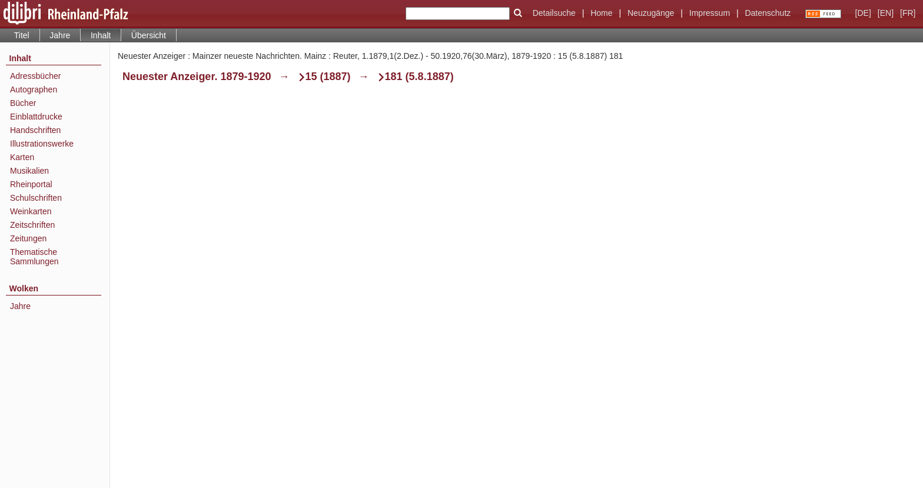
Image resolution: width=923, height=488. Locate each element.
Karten (22, 157)
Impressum (709, 13)
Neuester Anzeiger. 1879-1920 (196, 76)
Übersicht (148, 35)
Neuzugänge (650, 13)
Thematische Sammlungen (34, 256)
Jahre (59, 35)
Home (601, 13)
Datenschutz (768, 13)
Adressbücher (35, 76)
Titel (21, 35)
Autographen (33, 89)
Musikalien (29, 170)
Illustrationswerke (42, 143)
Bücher (23, 103)
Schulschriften (36, 197)
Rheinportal (31, 184)
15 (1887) (328, 76)
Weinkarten (31, 211)
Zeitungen (28, 238)
